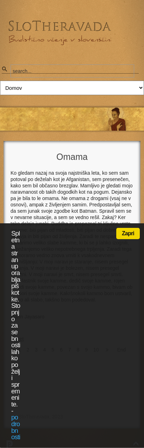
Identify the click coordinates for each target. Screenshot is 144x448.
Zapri (128, 233)
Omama (72, 157)
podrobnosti (15, 427)
